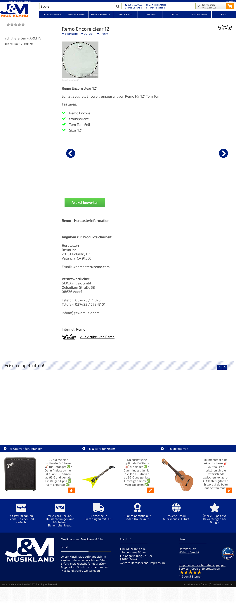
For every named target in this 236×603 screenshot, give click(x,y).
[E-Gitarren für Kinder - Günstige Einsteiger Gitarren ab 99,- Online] (150, 493)
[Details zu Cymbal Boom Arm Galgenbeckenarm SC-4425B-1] (167, 152)
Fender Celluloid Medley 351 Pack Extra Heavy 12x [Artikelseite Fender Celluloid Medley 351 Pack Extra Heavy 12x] (206, 430)
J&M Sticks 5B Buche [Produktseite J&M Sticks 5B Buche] (210, 182)
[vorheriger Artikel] (70, 153)
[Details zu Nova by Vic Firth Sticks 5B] (81, 152)
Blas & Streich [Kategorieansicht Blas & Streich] (125, 14)
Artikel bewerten (85, 205)
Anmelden (230, 1)
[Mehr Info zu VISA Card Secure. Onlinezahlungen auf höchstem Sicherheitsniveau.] (59, 520)
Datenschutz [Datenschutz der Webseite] (187, 551)
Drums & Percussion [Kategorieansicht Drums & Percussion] (100, 14)
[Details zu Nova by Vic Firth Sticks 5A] (124, 152)
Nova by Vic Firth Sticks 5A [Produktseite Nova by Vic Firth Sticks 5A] (124, 182)
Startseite (71, 33)
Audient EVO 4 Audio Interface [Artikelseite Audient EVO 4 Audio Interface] (89, 430)
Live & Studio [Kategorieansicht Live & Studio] (150, 14)
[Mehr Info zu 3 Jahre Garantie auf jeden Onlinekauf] (137, 517)
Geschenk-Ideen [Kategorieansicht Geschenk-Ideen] (199, 14)
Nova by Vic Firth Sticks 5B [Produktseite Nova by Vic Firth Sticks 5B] (81, 182)
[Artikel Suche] (76, 6)
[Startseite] (19, 10)
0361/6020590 (133, 4)
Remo (80, 332)
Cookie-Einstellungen (205, 571)
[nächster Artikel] (223, 153)
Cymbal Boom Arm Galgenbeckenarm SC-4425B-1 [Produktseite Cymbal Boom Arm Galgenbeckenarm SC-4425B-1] (167, 183)
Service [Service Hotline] (184, 571)
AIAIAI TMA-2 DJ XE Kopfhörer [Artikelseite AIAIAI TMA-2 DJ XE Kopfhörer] (147, 430)
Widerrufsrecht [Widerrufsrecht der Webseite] (189, 555)
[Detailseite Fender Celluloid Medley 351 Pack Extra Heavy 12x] (205, 404)
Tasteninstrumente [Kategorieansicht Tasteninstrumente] (52, 14)
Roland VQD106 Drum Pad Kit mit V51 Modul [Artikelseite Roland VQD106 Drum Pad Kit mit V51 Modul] (32, 430)
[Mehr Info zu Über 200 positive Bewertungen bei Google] (214, 519)
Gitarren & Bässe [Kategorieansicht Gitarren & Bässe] (76, 14)
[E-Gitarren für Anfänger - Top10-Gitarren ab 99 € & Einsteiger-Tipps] (71, 493)
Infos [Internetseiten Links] (223, 14)
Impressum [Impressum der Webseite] (157, 565)
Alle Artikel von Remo (97, 339)
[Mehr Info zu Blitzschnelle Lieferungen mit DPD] (98, 517)
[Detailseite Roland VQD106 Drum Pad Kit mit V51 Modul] (31, 404)
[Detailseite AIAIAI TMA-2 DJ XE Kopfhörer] (147, 404)
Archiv (104, 33)
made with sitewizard (223, 587)
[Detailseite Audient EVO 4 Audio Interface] (89, 404)
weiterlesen (92, 573)
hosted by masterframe (195, 587)
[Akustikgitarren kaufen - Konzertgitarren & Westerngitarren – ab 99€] (229, 493)
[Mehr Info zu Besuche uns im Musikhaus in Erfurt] (176, 517)
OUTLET (89, 33)
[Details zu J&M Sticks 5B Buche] (210, 152)
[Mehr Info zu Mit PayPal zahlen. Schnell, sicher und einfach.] (21, 519)
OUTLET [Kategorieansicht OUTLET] (174, 14)
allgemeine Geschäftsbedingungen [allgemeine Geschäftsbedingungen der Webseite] (202, 568)
